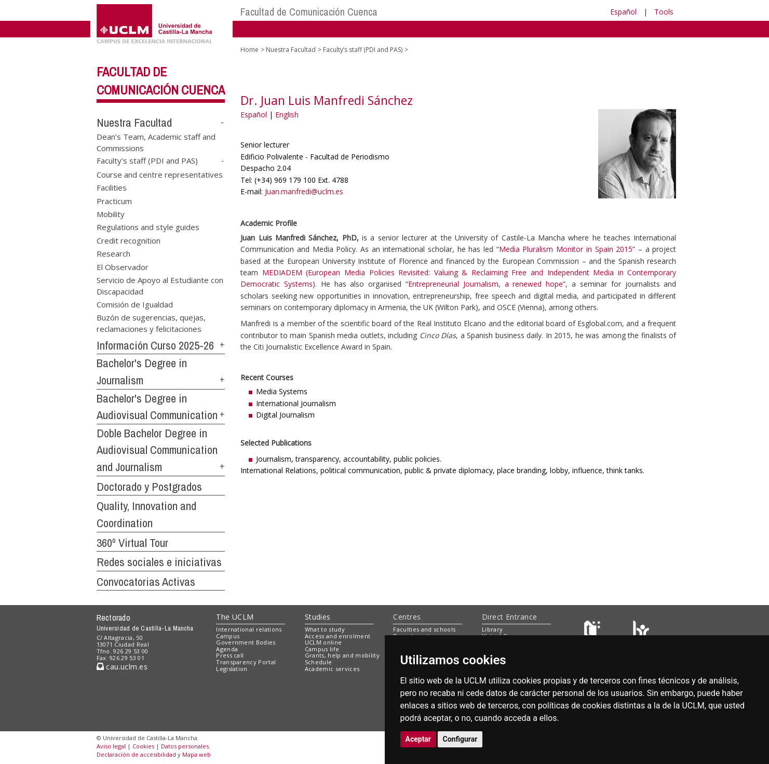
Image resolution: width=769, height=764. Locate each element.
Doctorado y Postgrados (149, 486)
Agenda (227, 649)
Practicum (114, 200)
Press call (230, 655)
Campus (227, 636)
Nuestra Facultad (134, 122)
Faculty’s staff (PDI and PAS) (147, 160)
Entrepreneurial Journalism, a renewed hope (485, 284)
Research (113, 253)
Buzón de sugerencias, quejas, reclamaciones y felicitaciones (151, 322)
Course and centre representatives (160, 174)
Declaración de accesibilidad (136, 754)
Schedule (318, 662)
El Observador (123, 266)
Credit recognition (128, 240)
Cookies (143, 746)
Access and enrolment (338, 636)
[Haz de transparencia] (593, 631)
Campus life (322, 649)
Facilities (112, 187)
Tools (663, 12)
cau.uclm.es (122, 667)
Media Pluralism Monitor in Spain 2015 (565, 249)
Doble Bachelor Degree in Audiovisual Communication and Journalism (157, 450)
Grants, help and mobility (342, 655)
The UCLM (234, 617)
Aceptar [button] (418, 739)
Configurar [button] (460, 739)
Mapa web (196, 754)
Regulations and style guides (148, 227)
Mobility (111, 213)
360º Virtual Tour (132, 543)
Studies (318, 617)
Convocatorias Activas (146, 581)
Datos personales (185, 746)
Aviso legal (111, 746)
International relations (249, 629)
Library (492, 629)
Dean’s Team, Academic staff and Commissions (156, 142)
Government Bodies (246, 642)
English (287, 114)
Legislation (232, 669)
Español (623, 12)
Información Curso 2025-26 (155, 345)
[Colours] (641, 631)
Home (249, 49)
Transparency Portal (246, 662)
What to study (325, 629)
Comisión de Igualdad (135, 304)
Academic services (332, 669)
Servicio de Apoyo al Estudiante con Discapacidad (160, 285)
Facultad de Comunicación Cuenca (308, 12)
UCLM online (323, 642)
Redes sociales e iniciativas (159, 562)
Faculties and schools (424, 629)
